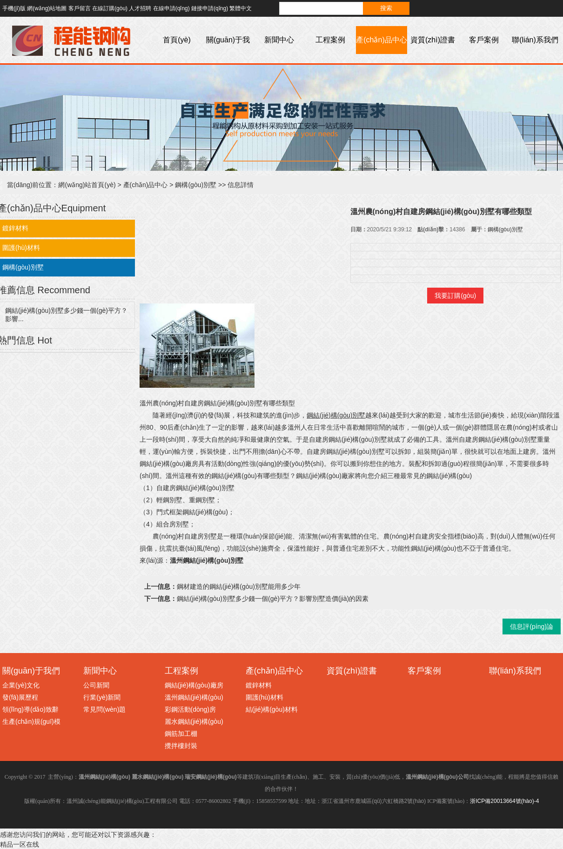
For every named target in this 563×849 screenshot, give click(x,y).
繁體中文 (240, 8)
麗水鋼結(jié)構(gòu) (194, 721)
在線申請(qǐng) (171, 8)
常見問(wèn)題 (104, 709)
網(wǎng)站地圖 (47, 8)
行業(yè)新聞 (102, 697)
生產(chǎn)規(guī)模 (31, 721)
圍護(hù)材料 (264, 697)
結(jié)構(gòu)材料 (272, 709)
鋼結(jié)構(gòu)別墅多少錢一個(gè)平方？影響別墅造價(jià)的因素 (273, 598)
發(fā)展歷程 (20, 697)
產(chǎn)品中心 (381, 40)
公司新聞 (96, 685)
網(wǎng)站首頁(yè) (86, 185)
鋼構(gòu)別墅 (195, 185)
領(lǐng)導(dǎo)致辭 (30, 709)
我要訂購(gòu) (455, 295)
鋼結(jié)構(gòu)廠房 (194, 685)
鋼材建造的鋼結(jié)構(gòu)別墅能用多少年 (239, 586)
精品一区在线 (19, 844)
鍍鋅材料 (259, 685)
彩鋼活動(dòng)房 (190, 709)
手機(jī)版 (14, 8)
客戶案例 (484, 40)
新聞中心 (279, 40)
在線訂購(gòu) (109, 8)
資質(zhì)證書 (432, 40)
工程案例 (330, 40)
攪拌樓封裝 (181, 745)
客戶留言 (79, 8)
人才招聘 (140, 8)
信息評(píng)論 (531, 626)
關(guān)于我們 (228, 54)
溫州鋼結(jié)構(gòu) (194, 697)
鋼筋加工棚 (181, 733)
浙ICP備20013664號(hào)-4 (504, 801)
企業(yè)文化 (21, 685)
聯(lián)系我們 (535, 40)
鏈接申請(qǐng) (209, 8)
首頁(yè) (177, 40)
